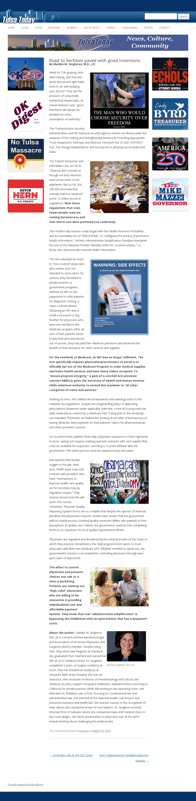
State (38, 27)
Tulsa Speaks (130, 27)
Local (25, 27)
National (54, 27)
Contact (164, 27)
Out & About (92, 27)
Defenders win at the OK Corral (70, 755)
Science (111, 27)
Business (72, 27)
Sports (148, 27)
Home (11, 27)
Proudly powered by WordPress (25, 784)
